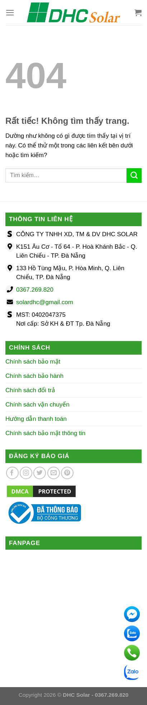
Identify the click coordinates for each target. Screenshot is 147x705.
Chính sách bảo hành (34, 376)
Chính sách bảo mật (32, 361)
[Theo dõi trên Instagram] (26, 473)
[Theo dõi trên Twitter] (39, 473)
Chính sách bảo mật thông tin (45, 433)
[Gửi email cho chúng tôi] (53, 473)
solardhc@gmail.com (44, 302)
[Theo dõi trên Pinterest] (67, 473)
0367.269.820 (34, 289)
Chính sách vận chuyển (37, 404)
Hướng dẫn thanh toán (36, 418)
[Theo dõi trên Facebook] (12, 473)
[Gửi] (134, 175)
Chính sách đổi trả (30, 390)
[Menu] (10, 13)
